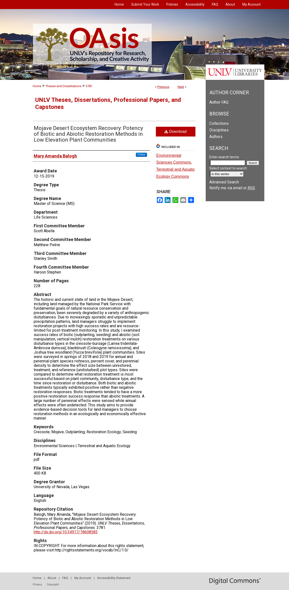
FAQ (65, 578)
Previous (163, 87)
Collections (219, 123)
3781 (89, 86)
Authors (216, 136)
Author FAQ (218, 102)
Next (181, 87)
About (51, 578)
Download (175, 131)
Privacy (37, 584)
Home (37, 86)
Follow (141, 154)
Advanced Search (224, 182)
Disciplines (219, 130)
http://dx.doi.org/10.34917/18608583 (66, 532)
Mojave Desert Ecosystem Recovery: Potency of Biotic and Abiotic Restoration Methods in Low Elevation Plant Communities (88, 134)
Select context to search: (228, 168)
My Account (82, 578)
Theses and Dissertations (63, 86)
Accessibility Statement (113, 578)
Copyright (53, 584)
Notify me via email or (232, 188)
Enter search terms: (224, 157)
